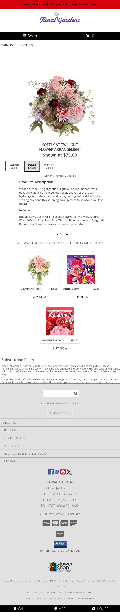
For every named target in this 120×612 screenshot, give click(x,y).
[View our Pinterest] (63, 473)
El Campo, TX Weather (41, 592)
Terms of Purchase (61, 598)
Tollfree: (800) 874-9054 (60, 505)
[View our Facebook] (51, 473)
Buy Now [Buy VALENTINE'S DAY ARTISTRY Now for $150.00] (60, 348)
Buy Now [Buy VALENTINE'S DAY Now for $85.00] (80, 297)
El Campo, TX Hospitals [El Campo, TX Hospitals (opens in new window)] (59, 580)
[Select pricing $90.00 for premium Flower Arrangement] (49, 166)
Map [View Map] (60, 608)
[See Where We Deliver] (60, 412)
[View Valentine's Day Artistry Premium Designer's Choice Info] (60, 321)
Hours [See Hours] (100, 608)
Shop (30, 35)
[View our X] (69, 473)
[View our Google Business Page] (57, 473)
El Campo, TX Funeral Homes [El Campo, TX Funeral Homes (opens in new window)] (22, 580)
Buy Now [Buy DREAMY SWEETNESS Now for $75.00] (39, 297)
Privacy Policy (35, 598)
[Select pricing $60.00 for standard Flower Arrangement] (15, 166)
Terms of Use (85, 598)
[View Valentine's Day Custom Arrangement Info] (81, 270)
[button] (60, 544)
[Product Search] (61, 393)
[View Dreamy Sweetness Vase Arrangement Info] (39, 270)
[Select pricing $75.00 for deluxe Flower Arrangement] (32, 166)
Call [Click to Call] (20, 608)
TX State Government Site (76, 592)
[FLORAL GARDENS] (60, 26)
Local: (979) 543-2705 (60, 500)
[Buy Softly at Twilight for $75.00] (60, 234)
